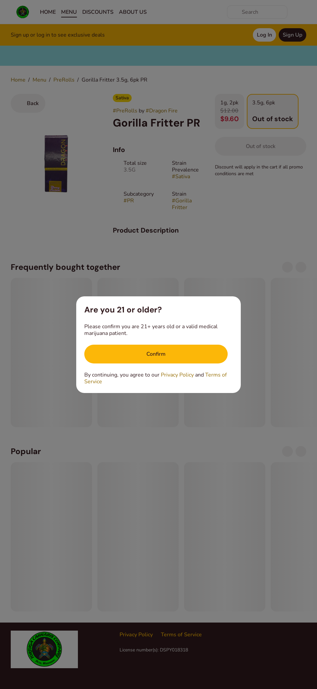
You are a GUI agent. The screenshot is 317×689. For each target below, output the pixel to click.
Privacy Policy (177, 375)
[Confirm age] (156, 354)
